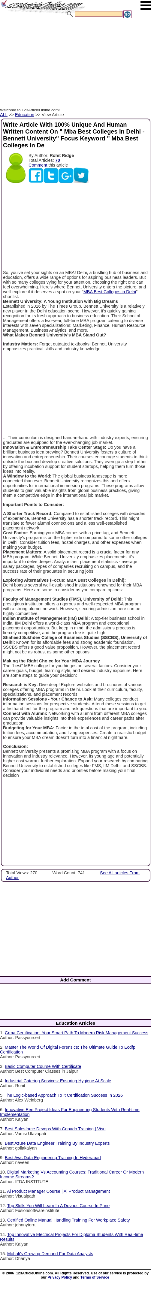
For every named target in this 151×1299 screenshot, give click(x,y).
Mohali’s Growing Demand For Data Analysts (50, 1253)
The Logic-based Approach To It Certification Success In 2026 (64, 1095)
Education (24, 114)
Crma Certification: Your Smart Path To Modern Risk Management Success (76, 1032)
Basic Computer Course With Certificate (43, 1066)
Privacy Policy (60, 1277)
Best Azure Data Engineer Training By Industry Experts (57, 1143)
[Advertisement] (73, 64)
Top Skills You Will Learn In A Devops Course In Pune (58, 1205)
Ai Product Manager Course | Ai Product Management (58, 1191)
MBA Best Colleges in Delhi (109, 291)
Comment (38, 165)
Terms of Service (94, 1277)
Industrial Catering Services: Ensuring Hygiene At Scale (58, 1080)
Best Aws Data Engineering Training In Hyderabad (53, 1157)
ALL (4, 114)
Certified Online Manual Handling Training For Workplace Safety (68, 1220)
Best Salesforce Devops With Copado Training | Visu (55, 1128)
